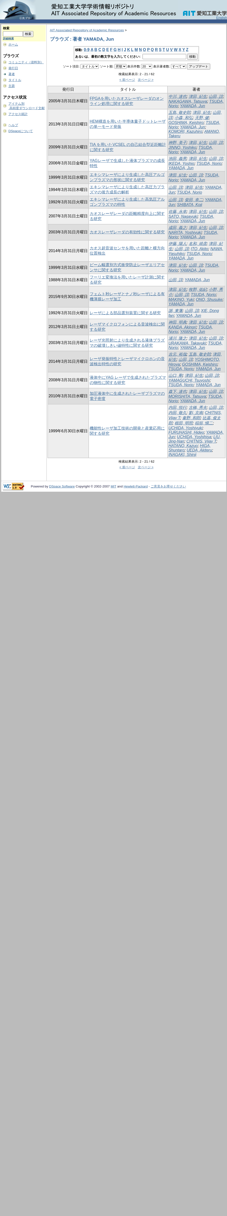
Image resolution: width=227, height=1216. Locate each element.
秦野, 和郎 (191, 418)
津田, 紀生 (198, 96)
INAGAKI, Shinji (182, 454)
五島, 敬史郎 (179, 112)
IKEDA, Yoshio (181, 163)
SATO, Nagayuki (183, 216)
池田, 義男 (177, 158)
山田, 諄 (216, 96)
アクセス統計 (18, 114)
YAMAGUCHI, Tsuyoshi (189, 380)
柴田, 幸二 (194, 200)
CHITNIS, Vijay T (201, 441)
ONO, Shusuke (209, 299)
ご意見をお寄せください (168, 486)
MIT (113, 486)
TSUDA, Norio (208, 163)
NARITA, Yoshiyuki (185, 232)
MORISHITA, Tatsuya (187, 396)
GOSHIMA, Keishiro (186, 123)
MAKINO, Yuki (181, 299)
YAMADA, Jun (192, 106)
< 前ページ (127, 80)
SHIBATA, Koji (189, 205)
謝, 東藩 (175, 311)
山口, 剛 (175, 375)
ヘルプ (13, 125)
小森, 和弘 (184, 118)
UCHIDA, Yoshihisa (194, 437)
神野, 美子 (177, 142)
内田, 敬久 (177, 413)
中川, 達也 (177, 96)
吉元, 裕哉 (177, 354)
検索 (6, 28)
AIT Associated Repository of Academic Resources (87, 30)
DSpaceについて (20, 131)
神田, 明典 (177, 322)
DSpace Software (62, 486)
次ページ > (146, 80)
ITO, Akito (199, 249)
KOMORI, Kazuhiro (185, 131)
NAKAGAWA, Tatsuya (187, 101)
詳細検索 (8, 38)
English (221, 17)
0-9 (86, 50)
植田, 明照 (184, 423)
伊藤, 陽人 (177, 244)
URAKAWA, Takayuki (187, 343)
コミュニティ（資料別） (26, 62)
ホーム (13, 44)
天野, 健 (202, 118)
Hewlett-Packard (136, 486)
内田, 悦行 (177, 407)
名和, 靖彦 (198, 244)
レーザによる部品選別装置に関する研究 (125, 313)
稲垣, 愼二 (204, 423)
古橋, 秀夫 (198, 407)
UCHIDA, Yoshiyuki (185, 428)
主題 (11, 86)
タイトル (14, 80)
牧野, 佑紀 (198, 289)
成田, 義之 (177, 228)
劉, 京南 (196, 413)
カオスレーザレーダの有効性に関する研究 (127, 232)
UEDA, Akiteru (199, 450)
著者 (11, 74)
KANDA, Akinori (182, 327)
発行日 (13, 68)
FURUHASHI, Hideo (186, 432)
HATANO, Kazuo (183, 446)
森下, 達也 (177, 391)
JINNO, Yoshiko (182, 147)
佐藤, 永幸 (177, 211)
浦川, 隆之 (177, 338)
